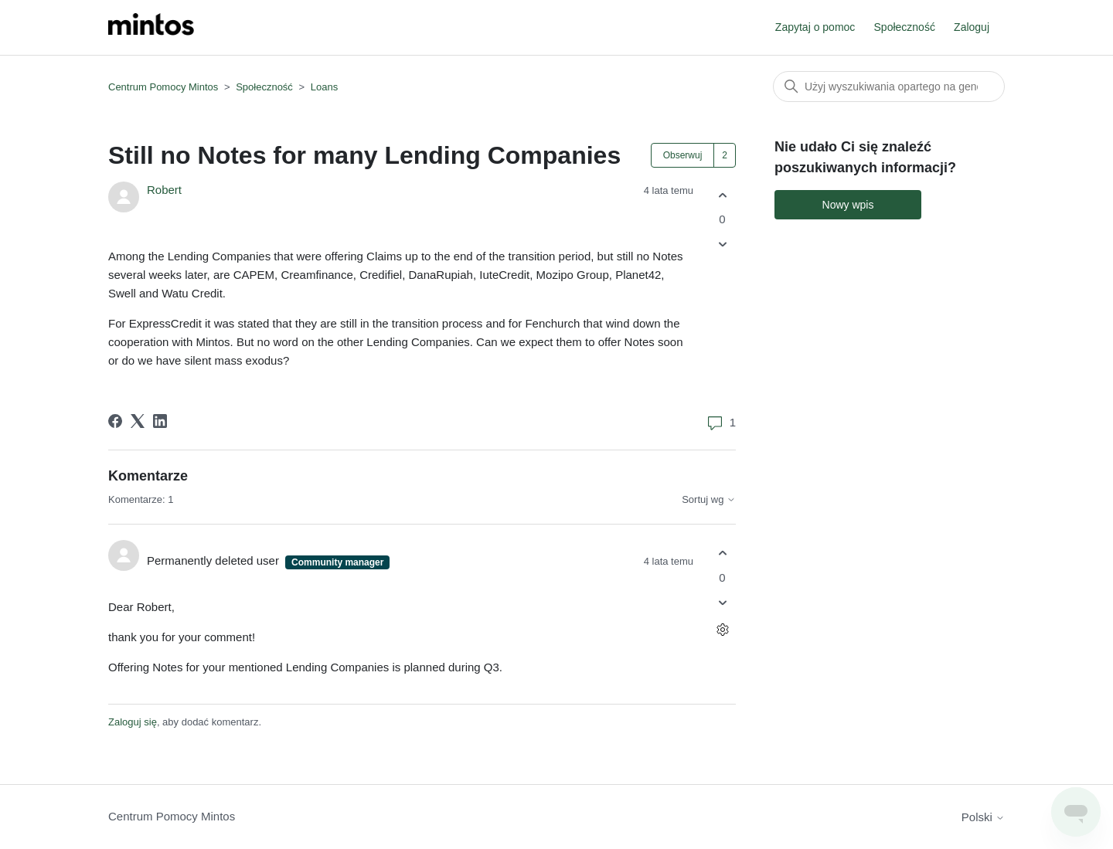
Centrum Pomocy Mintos (164, 87)
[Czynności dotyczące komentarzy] (722, 629)
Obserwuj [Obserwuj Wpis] (683, 155)
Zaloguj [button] (971, 27)
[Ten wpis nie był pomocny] (722, 244)
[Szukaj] (889, 86)
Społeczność (904, 27)
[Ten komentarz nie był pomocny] (722, 602)
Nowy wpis (848, 205)
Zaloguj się (132, 722)
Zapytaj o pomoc (815, 27)
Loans (324, 87)
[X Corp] (138, 421)
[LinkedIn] (160, 421)
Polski (983, 817)
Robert (164, 189)
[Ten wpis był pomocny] (722, 195)
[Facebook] (115, 421)
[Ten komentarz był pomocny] (722, 553)
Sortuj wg (709, 499)
